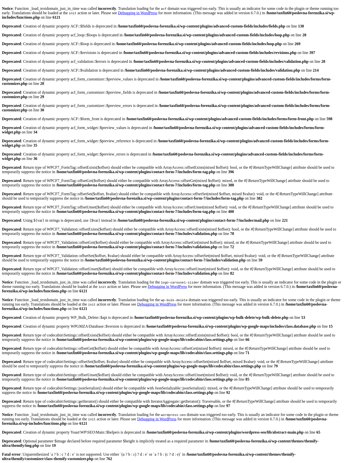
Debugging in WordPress (137, 13)
